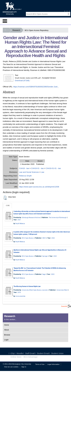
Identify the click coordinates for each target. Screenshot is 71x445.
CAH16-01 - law (37, 168)
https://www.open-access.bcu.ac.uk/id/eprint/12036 (39, 187)
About (6, 330)
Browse (7, 335)
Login (6, 340)
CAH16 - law (24, 168)
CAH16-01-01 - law (53, 168)
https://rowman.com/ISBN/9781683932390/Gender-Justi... (36, 87)
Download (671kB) (22, 80)
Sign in (23, 367)
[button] (5, 198)
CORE (8, 205)
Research (17, 30)
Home (6, 325)
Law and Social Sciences (29, 172)
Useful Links (17, 9)
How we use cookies (11, 367)
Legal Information (53, 364)
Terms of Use (39, 364)
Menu (5, 21)
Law (42, 172)
